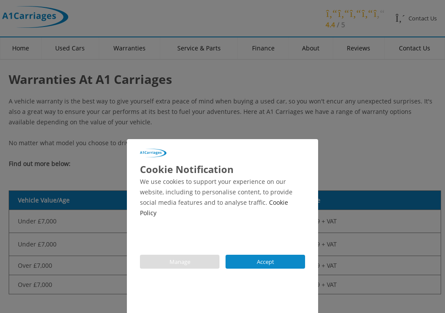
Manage (179, 262)
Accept (265, 262)
